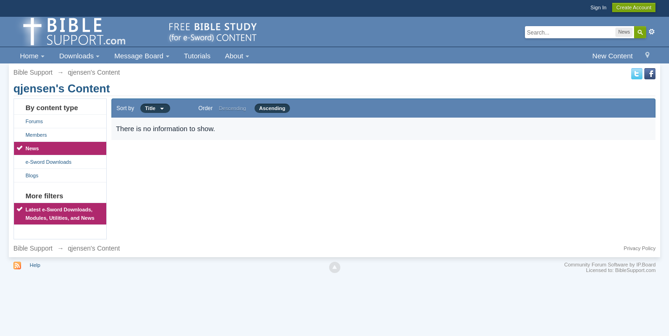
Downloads (79, 56)
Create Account (633, 7)
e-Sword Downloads (48, 162)
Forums (34, 121)
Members (36, 135)
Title (155, 108)
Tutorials (197, 56)
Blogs (32, 175)
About (237, 56)
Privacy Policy (639, 248)
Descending (232, 108)
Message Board (141, 56)
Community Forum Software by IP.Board (609, 264)
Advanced (651, 31)
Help (35, 265)
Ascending (272, 108)
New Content (613, 56)
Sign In (599, 7)
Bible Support (33, 248)
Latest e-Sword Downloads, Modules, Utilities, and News (60, 214)
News (32, 148)
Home (32, 56)
